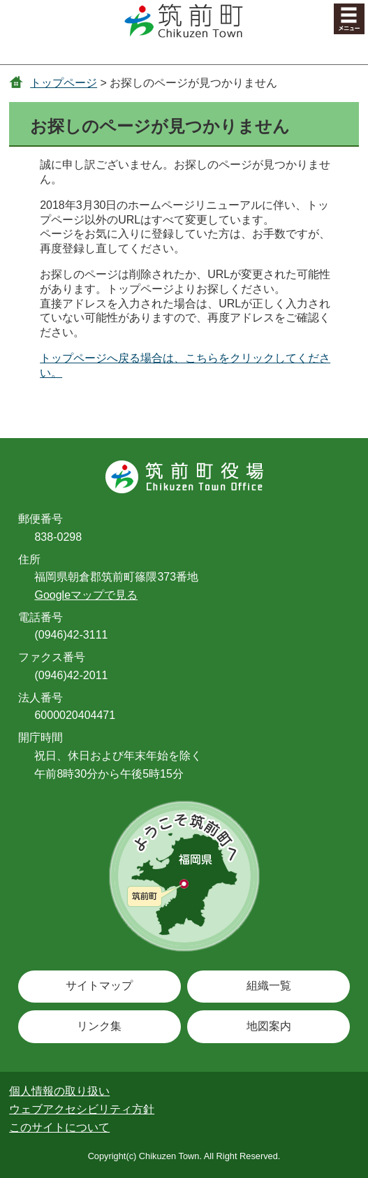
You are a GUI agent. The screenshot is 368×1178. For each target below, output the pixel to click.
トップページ (63, 83)
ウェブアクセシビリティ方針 (81, 1109)
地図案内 (268, 1026)
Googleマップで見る (86, 595)
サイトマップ (99, 985)
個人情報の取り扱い (59, 1091)
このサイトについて (59, 1127)
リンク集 (99, 1026)
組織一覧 (268, 985)
